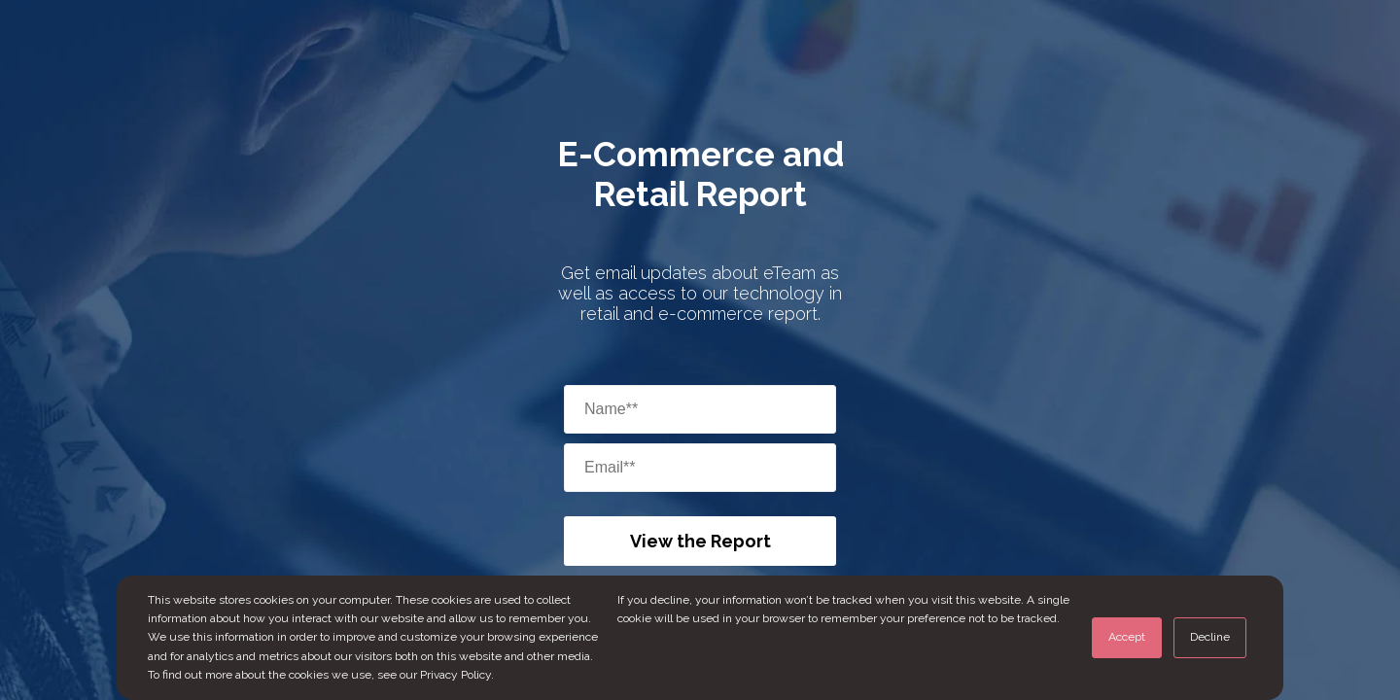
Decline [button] (1210, 637)
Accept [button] (1126, 637)
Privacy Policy (455, 675)
